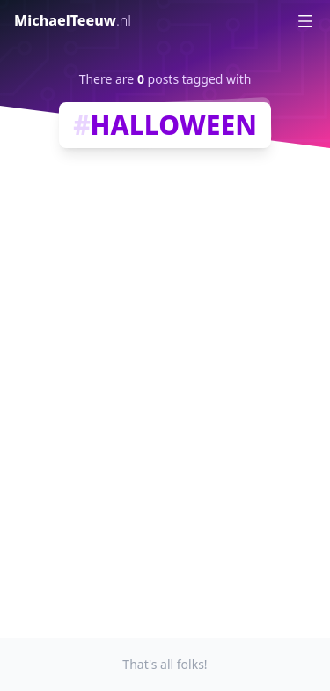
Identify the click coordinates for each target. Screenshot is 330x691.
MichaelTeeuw (72, 20)
